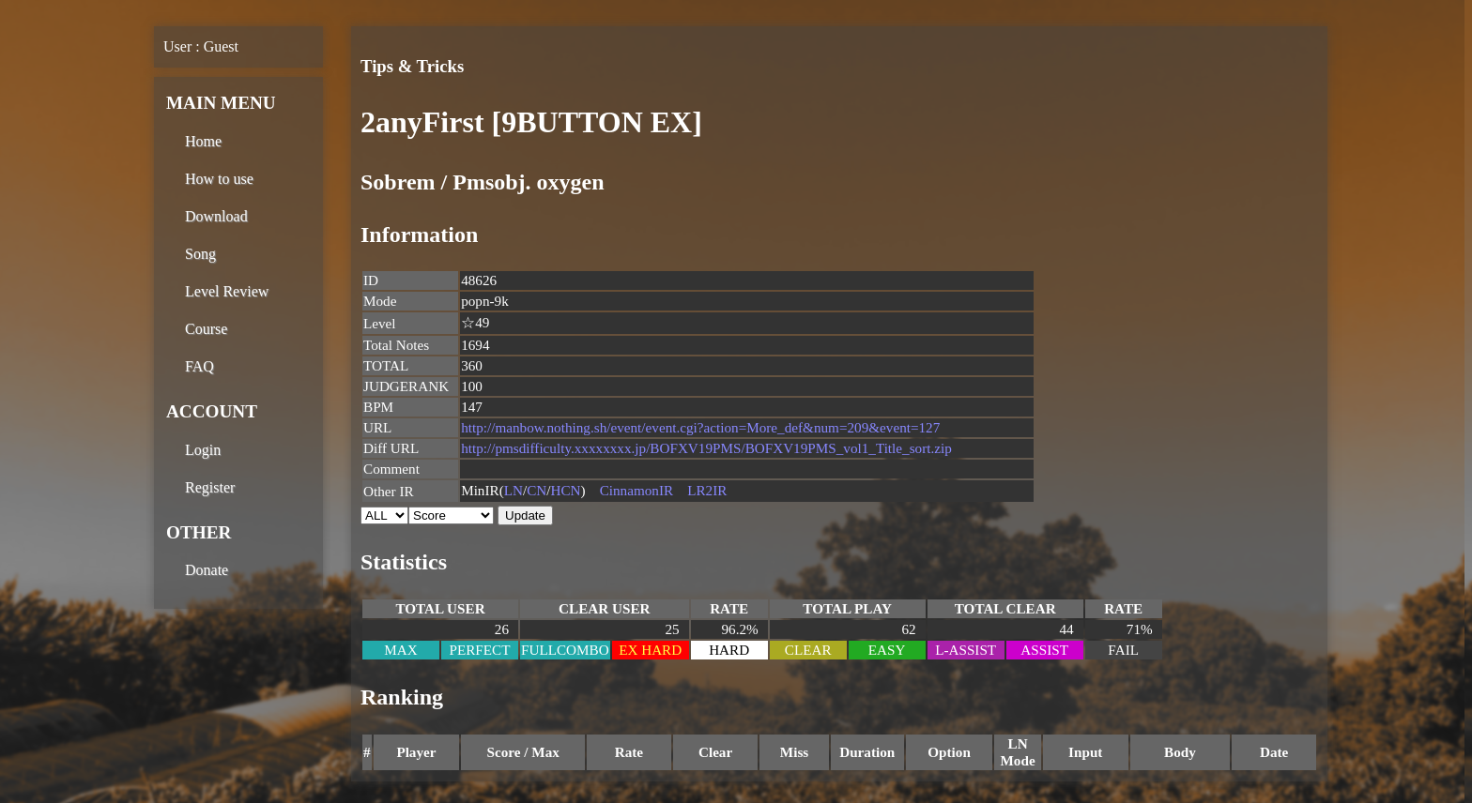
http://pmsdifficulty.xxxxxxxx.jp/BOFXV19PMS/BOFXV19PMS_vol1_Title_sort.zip (706, 448)
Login (203, 450)
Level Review (226, 291)
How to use (219, 179)
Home (203, 141)
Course (206, 329)
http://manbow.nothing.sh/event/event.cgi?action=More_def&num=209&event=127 (700, 427)
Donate (206, 570)
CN (536, 490)
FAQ (199, 366)
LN (513, 490)
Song (200, 254)
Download (216, 216)
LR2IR (707, 490)
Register (210, 487)
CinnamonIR (636, 490)
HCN (566, 490)
